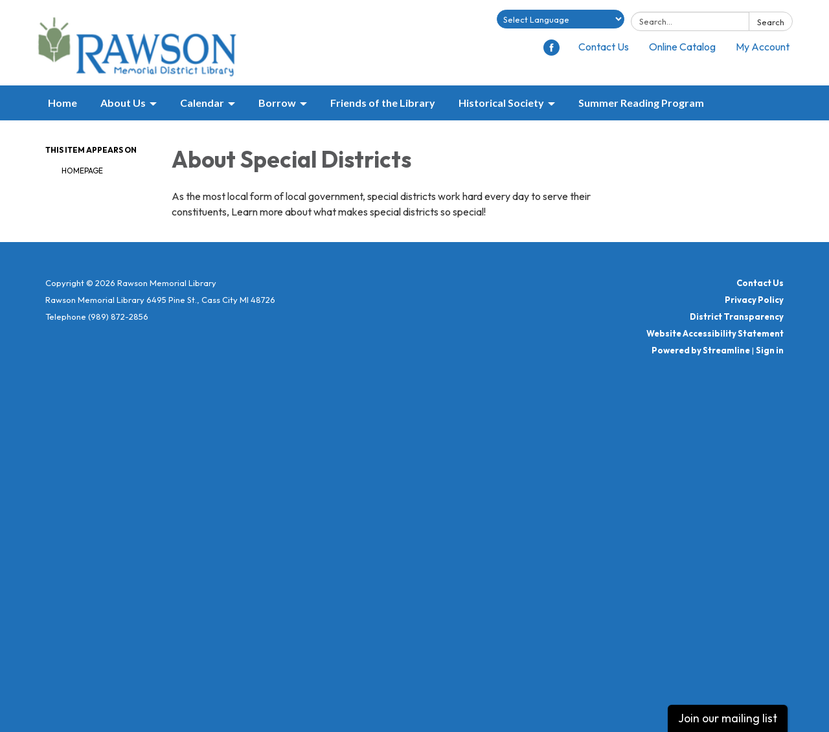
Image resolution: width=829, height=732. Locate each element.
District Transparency (737, 316)
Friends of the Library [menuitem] (382, 102)
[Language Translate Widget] (560, 19)
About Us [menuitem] (123, 102)
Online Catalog (682, 46)
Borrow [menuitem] (277, 102)
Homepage (82, 170)
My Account (762, 46)
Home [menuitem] (62, 102)
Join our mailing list (727, 718)
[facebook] (551, 51)
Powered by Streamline (701, 350)
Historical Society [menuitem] (501, 102)
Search (770, 22)
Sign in (770, 350)
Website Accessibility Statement (715, 333)
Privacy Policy (754, 299)
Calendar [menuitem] (202, 102)
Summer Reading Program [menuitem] (641, 102)
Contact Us (603, 46)
